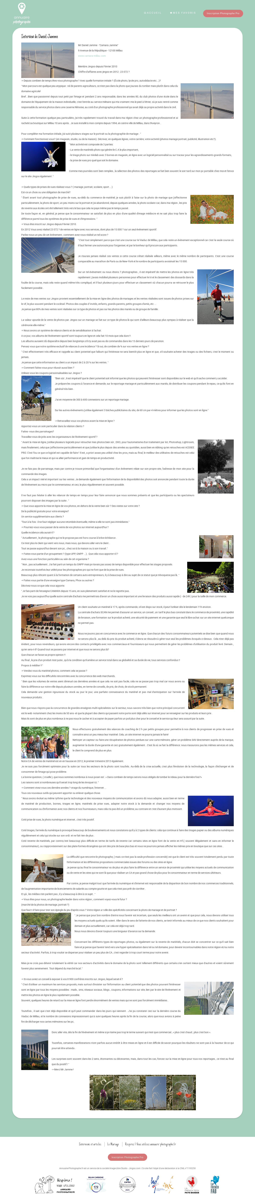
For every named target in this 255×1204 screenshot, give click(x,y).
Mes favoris (183, 12)
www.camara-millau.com (92, 55)
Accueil (153, 12)
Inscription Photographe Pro (223, 13)
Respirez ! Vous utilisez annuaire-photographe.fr (150, 1144)
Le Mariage (113, 1144)
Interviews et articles (90, 1144)
